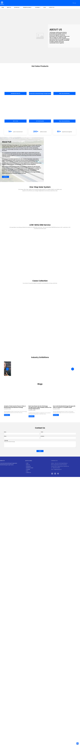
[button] (7, 369)
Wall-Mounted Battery (64, 93)
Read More (6, 176)
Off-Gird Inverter (40, 121)
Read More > (7, 415)
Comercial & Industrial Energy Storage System (40, 93)
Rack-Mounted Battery (64, 121)
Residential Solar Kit (15, 93)
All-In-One (15, 121)
